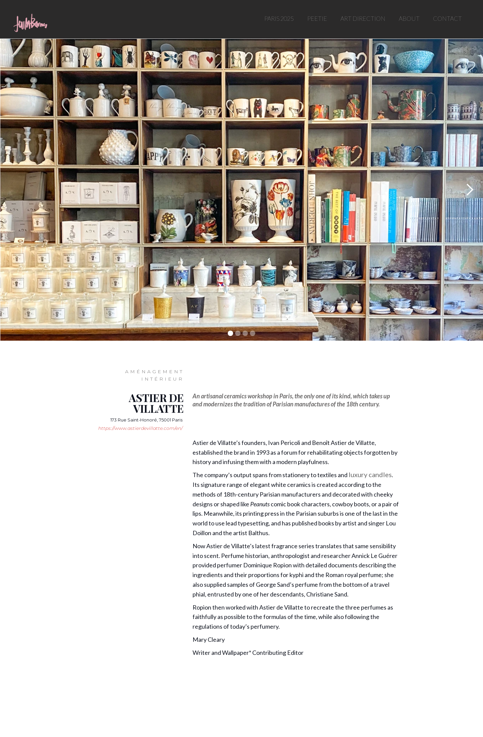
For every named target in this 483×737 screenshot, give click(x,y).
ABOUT (409, 18)
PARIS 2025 (279, 18)
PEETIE (317, 18)
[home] (30, 21)
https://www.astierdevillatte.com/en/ (140, 428)
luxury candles (370, 474)
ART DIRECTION (362, 18)
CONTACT (447, 18)
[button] (469, 190)
